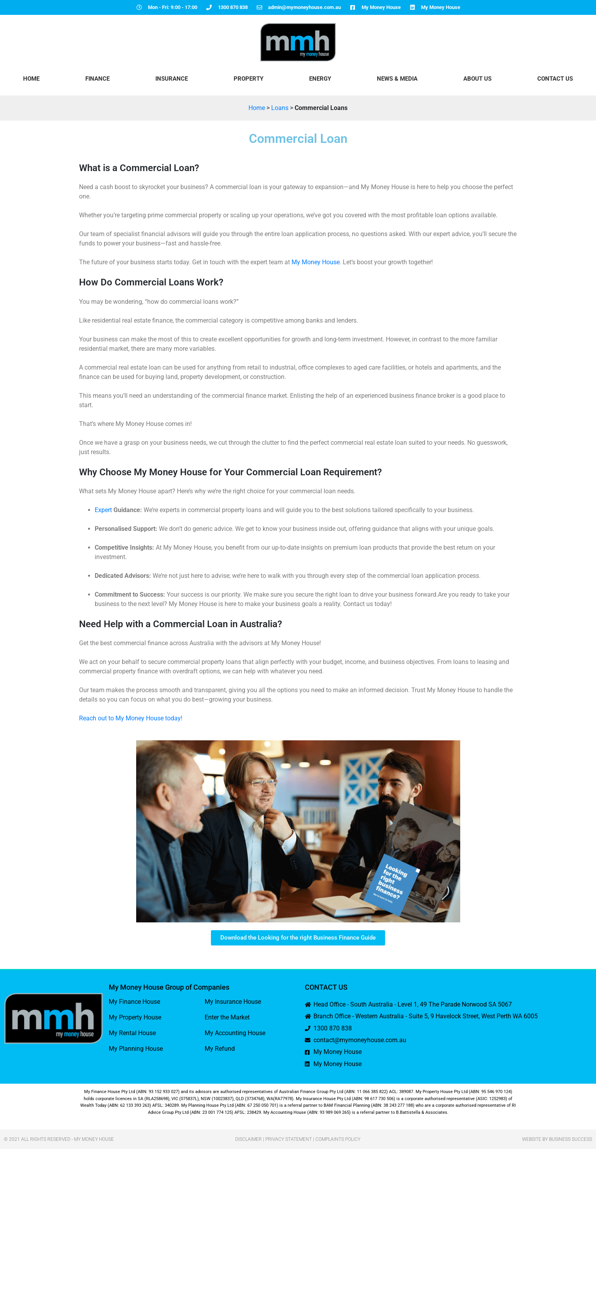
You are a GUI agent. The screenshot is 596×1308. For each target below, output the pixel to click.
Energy (320, 78)
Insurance (171, 78)
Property (248, 78)
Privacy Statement (288, 1139)
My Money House (316, 262)
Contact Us (555, 78)
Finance (97, 78)
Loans (279, 108)
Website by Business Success (557, 1139)
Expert (103, 510)
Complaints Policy (337, 1139)
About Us (477, 78)
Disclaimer (248, 1139)
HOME (31, 78)
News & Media (397, 78)
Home (256, 108)
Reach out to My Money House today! (130, 718)
